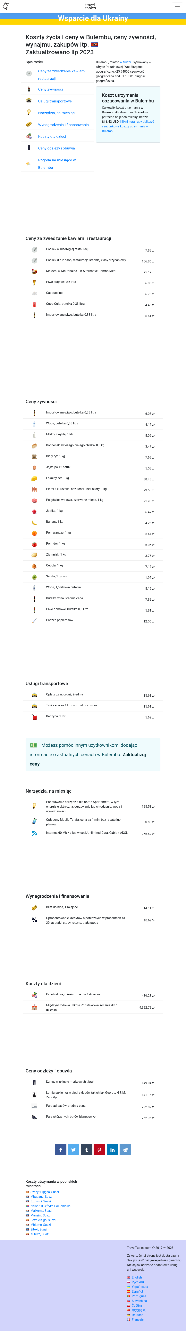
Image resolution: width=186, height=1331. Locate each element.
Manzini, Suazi (40, 1215)
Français (135, 1319)
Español (135, 1291)
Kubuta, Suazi (39, 1234)
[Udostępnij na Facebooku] (60, 1149)
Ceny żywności (50, 89)
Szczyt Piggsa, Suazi (44, 1192)
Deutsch (135, 1315)
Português (136, 1296)
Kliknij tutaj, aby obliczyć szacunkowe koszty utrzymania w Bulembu (128, 126)
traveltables (90, 6)
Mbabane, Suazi (41, 1197)
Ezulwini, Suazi (40, 1201)
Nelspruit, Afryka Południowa (50, 1206)
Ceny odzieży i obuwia (56, 148)
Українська (137, 1287)
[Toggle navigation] (177, 6)
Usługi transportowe (55, 101)
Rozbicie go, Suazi (42, 1220)
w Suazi (125, 62)
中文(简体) (137, 1310)
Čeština (134, 1305)
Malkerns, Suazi (41, 1211)
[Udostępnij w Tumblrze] (86, 1149)
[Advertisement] (93, 207)
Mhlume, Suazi (40, 1225)
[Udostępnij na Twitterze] (73, 1149)
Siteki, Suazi (38, 1229)
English (134, 1277)
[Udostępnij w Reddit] (125, 1149)
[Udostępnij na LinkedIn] (112, 1149)
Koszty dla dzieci (52, 136)
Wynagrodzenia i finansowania (63, 125)
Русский (135, 1282)
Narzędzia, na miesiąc (56, 113)
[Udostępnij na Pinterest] (99, 1149)
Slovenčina (137, 1301)
